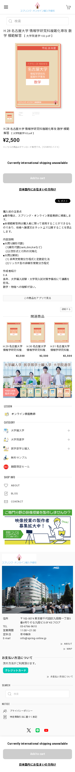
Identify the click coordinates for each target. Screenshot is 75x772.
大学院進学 (17, 439)
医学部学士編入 (20, 448)
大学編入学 (17, 430)
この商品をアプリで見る (37, 298)
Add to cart (37, 178)
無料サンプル (19, 457)
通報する (66, 309)
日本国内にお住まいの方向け (37, 189)
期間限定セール (20, 466)
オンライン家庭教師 (19, 414)
